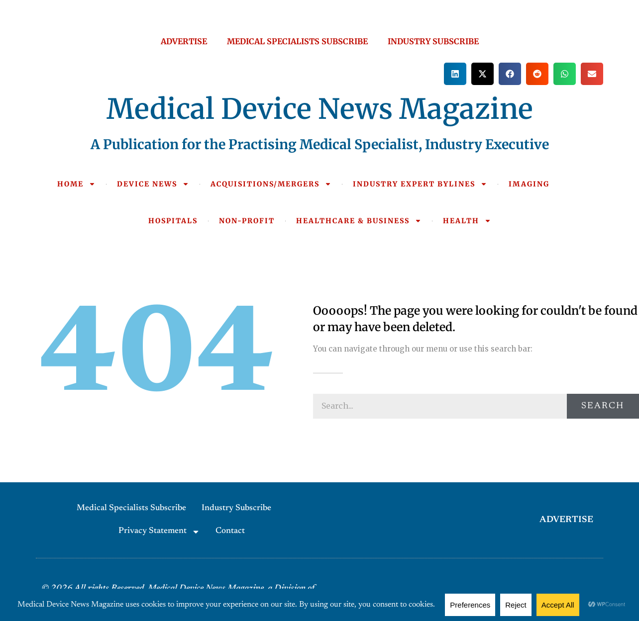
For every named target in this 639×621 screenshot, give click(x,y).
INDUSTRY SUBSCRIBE (433, 41)
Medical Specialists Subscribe (131, 508)
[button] (455, 74)
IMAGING (529, 183)
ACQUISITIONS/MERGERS (271, 184)
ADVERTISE (184, 41)
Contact (230, 531)
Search (602, 406)
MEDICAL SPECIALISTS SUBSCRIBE (297, 41)
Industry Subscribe (236, 508)
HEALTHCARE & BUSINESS (359, 220)
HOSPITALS (173, 220)
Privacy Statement (159, 532)
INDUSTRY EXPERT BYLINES (420, 184)
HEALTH (467, 220)
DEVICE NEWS (153, 184)
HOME (76, 184)
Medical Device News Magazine (319, 108)
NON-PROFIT (247, 220)
